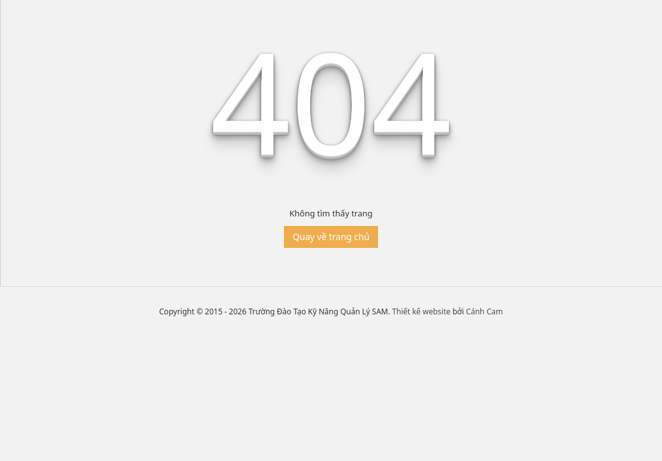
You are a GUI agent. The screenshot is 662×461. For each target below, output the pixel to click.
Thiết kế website (421, 311)
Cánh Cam (484, 311)
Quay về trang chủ (330, 236)
